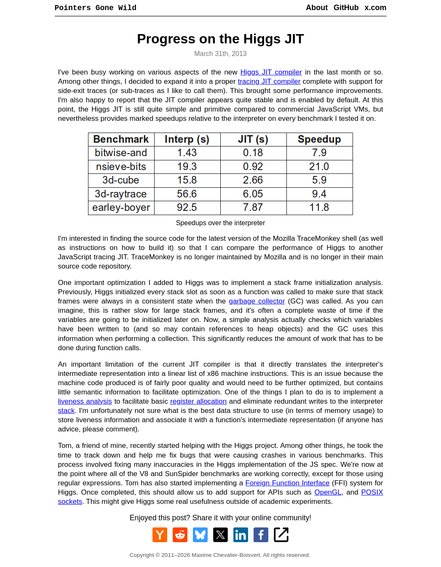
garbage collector (257, 302)
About (317, 8)
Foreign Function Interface (288, 484)
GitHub (346, 8)
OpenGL (327, 494)
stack (66, 412)
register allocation (198, 403)
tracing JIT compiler (269, 83)
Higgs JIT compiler (271, 73)
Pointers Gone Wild (95, 8)
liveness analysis (85, 403)
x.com (375, 8)
